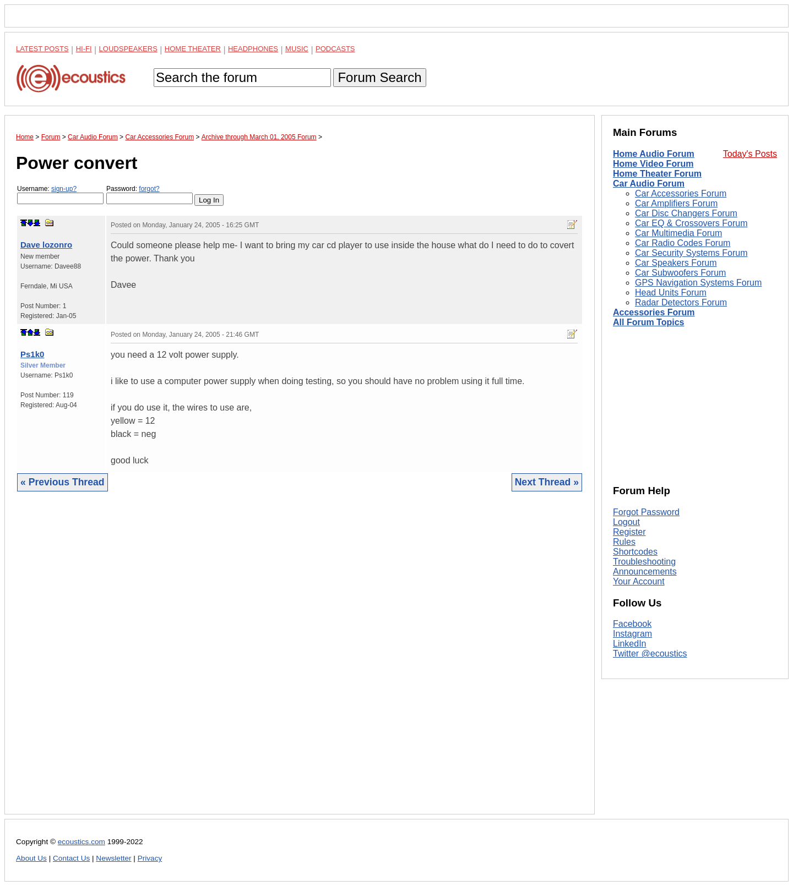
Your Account (639, 581)
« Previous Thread (62, 482)
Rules (624, 541)
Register (629, 532)
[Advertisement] (299, 661)
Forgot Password (646, 512)
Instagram (632, 633)
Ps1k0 (32, 354)
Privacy (150, 858)
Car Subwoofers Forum (680, 272)
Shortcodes (635, 551)
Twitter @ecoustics (650, 653)
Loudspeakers (128, 49)
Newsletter (113, 858)
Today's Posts (750, 153)
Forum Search (379, 77)
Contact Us (71, 858)
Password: (149, 194)
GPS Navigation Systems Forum (698, 282)
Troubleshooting (644, 561)
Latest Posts (42, 49)
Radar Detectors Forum (681, 302)
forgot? (149, 189)
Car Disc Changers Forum (686, 213)
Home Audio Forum (653, 153)
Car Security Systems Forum (691, 253)
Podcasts (335, 49)
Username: (60, 194)
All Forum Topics (648, 322)
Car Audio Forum (649, 183)
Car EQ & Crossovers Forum (691, 223)
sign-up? (64, 189)
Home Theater (193, 49)
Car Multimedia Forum (678, 233)
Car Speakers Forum (676, 262)
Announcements (645, 571)
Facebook (632, 623)
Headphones (253, 49)
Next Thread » (547, 482)
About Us (31, 858)
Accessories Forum (654, 312)
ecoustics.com (81, 842)
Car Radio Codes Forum (682, 243)
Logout (626, 522)
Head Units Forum (671, 292)
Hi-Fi (84, 49)
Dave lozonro (46, 244)
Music (296, 49)
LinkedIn (630, 643)
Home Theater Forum (657, 173)
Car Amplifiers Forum (676, 203)
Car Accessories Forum (680, 193)
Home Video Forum (653, 163)
